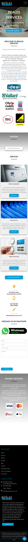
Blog (2, 463)
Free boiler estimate (14, 31)
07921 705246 (14, 305)
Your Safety (4, 474)
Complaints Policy (5, 468)
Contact (3, 466)
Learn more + (14, 195)
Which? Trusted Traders (15, 72)
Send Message (7, 369)
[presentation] (11, 362)
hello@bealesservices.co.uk (14, 315)
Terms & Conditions (6, 471)
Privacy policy (21, 538)
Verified (5, 72)
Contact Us (7, 524)
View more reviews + (14, 148)
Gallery (3, 458)
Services (3, 455)
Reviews (3, 460)
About (2, 452)
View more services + (14, 277)
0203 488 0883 (14, 304)
